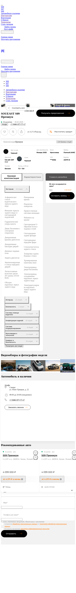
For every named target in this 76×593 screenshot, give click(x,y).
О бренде (5, 20)
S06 (2, 11)
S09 (2, 7)
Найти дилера (10, 27)
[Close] (2, 5)
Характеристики (32, 177)
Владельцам (6, 18)
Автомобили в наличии (10, 13)
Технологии (6, 22)
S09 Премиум (11, 455)
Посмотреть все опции (14, 346)
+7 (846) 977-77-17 (18, 124)
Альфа (4, 124)
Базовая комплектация (11, 177)
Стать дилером (7, 24)
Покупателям (6, 16)
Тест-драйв (8, 29)
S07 (2, 9)
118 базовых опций (64, 142)
